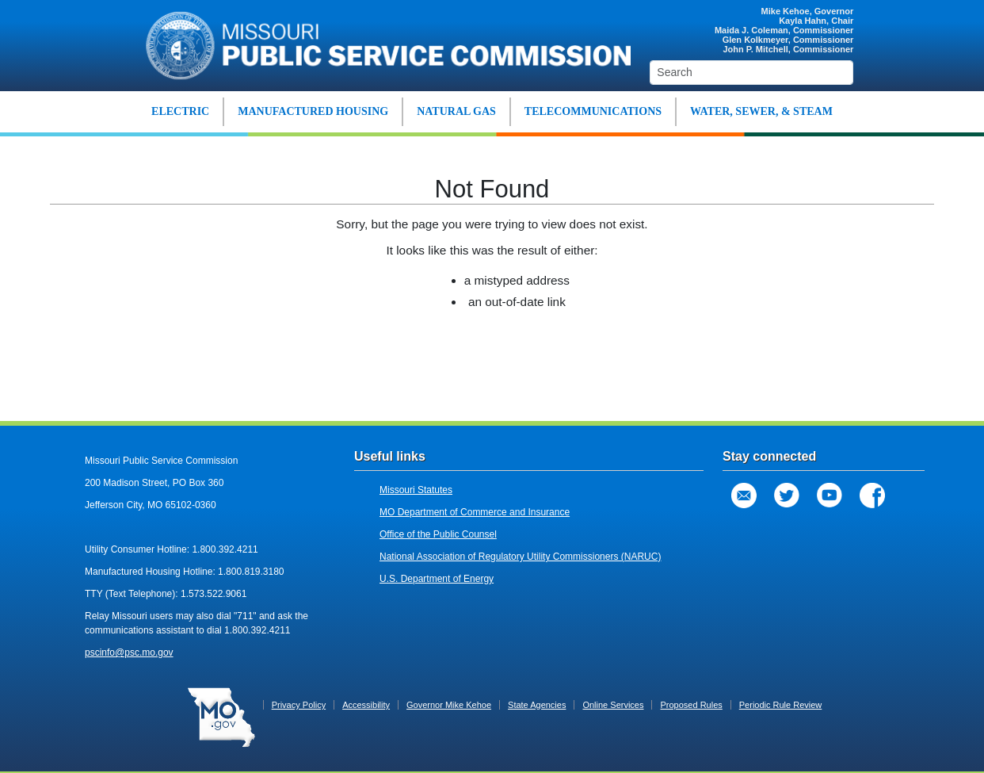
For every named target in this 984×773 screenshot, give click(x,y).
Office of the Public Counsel (438, 534)
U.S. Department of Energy (436, 578)
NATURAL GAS (456, 111)
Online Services (612, 705)
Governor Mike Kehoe (448, 705)
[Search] (751, 72)
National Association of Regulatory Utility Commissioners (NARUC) (520, 556)
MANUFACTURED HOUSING (313, 111)
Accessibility (366, 705)
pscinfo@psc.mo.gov (129, 652)
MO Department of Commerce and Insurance (474, 512)
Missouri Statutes (415, 490)
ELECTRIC (180, 111)
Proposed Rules (691, 705)
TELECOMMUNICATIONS (593, 111)
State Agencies (537, 705)
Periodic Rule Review (780, 705)
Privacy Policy (299, 705)
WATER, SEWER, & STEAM (761, 111)
